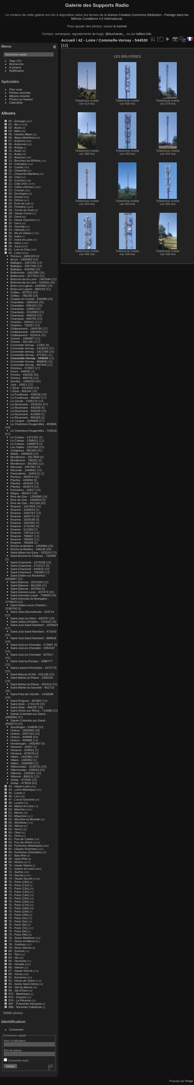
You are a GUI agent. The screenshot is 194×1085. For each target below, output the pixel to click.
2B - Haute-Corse (20, 213)
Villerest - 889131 (21, 776)
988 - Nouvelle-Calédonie (25, 1006)
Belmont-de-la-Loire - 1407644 (30, 279)
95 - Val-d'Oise (18, 990)
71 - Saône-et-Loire (21, 868)
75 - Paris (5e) (17, 921)
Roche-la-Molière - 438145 (27, 549)
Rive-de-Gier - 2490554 (25, 499)
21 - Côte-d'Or (17, 183)
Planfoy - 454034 (21, 483)
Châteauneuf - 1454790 (26, 328)
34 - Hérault (16, 229)
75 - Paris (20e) (18, 914)
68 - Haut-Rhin (18, 858)
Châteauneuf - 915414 (25, 335)
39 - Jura (14, 246)
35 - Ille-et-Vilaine (19, 233)
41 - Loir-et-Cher (19, 249)
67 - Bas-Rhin (17, 855)
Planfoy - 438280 (21, 480)
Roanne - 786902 (21, 539)
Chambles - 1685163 (24, 302)
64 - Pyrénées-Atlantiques (25, 845)
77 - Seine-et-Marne (21, 941)
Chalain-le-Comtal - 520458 (28, 298)
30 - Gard (14, 216)
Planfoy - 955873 (21, 486)
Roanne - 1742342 (22, 526)
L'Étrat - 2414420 (21, 387)
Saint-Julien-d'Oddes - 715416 (30, 621)
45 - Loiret (15, 792)
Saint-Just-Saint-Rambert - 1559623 (34, 624)
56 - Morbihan (17, 822)
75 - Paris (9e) (17, 934)
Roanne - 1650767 (22, 513)
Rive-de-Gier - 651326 (25, 503)
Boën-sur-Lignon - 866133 (27, 289)
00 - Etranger (17, 121)
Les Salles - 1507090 (24, 447)
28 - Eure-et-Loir (19, 203)
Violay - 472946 (20, 779)
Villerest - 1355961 (22, 773)
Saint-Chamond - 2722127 (27, 565)
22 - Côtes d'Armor (20, 186)
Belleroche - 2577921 (24, 275)
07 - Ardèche (16, 140)
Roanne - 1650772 (22, 516)
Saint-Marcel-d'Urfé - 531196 (29, 674)
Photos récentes (20, 92)
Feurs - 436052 (20, 371)
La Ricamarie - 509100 (25, 410)
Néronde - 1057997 (23, 466)
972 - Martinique (19, 993)
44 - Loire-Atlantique (21, 789)
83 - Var (13, 957)
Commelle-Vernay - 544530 (29, 358)
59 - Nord (14, 829)
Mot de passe (13, 1050)
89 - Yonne (15, 974)
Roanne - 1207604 (22, 506)
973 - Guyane (17, 997)
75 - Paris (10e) (18, 881)
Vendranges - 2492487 (25, 743)
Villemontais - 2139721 (25, 766)
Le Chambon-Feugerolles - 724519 (33, 430)
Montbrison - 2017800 (24, 457)
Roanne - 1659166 (22, 519)
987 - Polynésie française (25, 1003)
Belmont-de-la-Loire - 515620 (29, 282)
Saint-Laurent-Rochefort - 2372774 (33, 667)
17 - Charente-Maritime (23, 173)
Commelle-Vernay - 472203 (28, 354)
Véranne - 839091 (22, 750)
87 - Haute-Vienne (20, 970)
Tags (12, 60)
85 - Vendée (16, 964)
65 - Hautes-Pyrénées (22, 848)
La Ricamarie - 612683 (25, 414)
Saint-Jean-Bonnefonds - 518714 (32, 611)
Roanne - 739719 (21, 532)
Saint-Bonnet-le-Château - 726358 (33, 555)
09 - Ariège (15, 147)
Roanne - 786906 (21, 542)
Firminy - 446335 (21, 374)
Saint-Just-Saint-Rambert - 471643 (33, 631)
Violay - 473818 (20, 783)
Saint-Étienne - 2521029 (26, 582)
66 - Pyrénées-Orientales (24, 852)
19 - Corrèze (16, 180)
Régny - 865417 (21, 493)
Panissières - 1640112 (25, 473)
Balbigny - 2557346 (23, 266)
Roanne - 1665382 (22, 522)
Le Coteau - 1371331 (24, 437)
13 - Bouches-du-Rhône (24, 160)
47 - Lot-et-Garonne (21, 799)
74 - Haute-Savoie (20, 878)
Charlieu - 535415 (22, 321)
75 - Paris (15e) (18, 898)
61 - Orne (14, 835)
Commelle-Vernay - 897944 (28, 364)
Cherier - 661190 (21, 341)
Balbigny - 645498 (22, 269)
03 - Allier (14, 130)
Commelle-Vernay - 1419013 (29, 348)
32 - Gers (14, 223)
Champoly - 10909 (22, 308)
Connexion (16, 1029)
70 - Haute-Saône (20, 865)
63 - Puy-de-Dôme (20, 842)
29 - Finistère (17, 206)
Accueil (68, 40)
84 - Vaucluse (17, 960)
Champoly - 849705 (23, 318)
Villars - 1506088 (21, 763)
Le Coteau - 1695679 (24, 443)
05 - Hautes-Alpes (20, 134)
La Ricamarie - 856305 (25, 417)
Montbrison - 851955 (24, 463)
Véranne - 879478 (22, 753)
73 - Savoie (15, 875)
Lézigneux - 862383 (23, 450)
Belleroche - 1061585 (24, 272)
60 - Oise (14, 832)
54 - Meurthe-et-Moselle (24, 819)
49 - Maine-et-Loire (20, 806)
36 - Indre (14, 236)
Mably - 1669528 (21, 453)
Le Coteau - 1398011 (24, 440)
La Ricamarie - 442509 (25, 407)
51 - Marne (15, 812)
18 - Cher (14, 177)
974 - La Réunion (19, 1000)
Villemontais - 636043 (24, 769)
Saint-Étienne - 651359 (25, 585)
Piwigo (189, 1080)
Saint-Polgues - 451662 (25, 700)
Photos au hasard (21, 99)
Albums (8, 113)
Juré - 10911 (18, 384)
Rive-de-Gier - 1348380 (25, 496)
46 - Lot (13, 796)
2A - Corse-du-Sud (20, 210)
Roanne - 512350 (21, 529)
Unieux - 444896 (21, 736)
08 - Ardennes (17, 144)
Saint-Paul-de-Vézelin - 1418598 (31, 694)
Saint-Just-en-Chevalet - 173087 (31, 644)
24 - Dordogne (17, 193)
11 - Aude (14, 154)
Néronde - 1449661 (23, 470)
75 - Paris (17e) (18, 904)
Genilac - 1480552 (22, 381)
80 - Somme (16, 951)
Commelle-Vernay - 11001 (27, 345)
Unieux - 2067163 (22, 733)
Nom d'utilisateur (15, 1040)
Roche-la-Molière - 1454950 (28, 545)
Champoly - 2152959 (24, 312)
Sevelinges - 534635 (23, 727)
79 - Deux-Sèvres (20, 947)
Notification (16, 70)
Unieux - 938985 (21, 740)
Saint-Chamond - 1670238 (27, 562)
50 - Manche (16, 809)
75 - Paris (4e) (17, 918)
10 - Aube (14, 150)
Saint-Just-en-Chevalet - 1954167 (32, 648)
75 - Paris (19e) (18, 911)
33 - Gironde (16, 226)
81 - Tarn (14, 954)
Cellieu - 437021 (21, 292)
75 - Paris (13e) (18, 891)
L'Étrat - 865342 (20, 391)
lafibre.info (143, 34)
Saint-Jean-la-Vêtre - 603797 (29, 618)
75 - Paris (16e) (18, 901)
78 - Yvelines (16, 944)
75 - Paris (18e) (18, 908)
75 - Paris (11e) (18, 885)
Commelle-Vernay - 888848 (28, 361)
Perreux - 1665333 (22, 256)
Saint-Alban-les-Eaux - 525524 (30, 552)
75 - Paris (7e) (17, 927)
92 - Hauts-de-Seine (21, 980)
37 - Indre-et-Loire (20, 239)
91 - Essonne (17, 977)
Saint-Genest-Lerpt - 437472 (29, 592)
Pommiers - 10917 (22, 489)
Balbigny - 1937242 (23, 262)
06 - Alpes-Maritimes (21, 137)
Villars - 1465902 (21, 760)
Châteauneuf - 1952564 (26, 331)
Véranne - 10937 (21, 746)
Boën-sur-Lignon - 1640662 (28, 285)
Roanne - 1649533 (22, 509)
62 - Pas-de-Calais (20, 839)
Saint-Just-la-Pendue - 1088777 (31, 661)
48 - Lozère (15, 802)
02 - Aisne (14, 127)
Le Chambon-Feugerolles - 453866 (33, 424)
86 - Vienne (15, 967)
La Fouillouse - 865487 (25, 397)
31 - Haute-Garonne (21, 219)
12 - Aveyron (16, 157)
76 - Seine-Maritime (21, 937)
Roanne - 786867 (21, 536)
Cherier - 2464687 (22, 338)
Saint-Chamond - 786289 (26, 572)
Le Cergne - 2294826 (24, 420)
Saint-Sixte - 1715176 (24, 704)
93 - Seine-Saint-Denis (23, 983)
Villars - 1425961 (21, 756)
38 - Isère (14, 242)
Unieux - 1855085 (22, 730)
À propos (15, 67)
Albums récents (19, 96)
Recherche (16, 64)
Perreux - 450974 (21, 476)
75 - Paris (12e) (18, 888)
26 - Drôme (15, 200)
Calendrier (16, 102)
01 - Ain (13, 124)
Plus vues (15, 89)
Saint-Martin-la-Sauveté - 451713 (32, 687)
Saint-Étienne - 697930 (25, 588)
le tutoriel (120, 26)
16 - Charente (17, 170)
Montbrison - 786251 (24, 460)
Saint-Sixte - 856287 (23, 707)
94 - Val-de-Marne (20, 987)
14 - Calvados (17, 163)
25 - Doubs (15, 196)
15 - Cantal (15, 167)
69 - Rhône (15, 862)
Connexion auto (16, 1060)
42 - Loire (14, 252)
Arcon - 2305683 (21, 259)
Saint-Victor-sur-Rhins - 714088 (31, 710)
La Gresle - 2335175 (23, 401)
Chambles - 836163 (23, 305)
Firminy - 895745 (21, 377)
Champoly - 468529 (23, 315)
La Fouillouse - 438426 (25, 394)
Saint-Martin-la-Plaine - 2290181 (31, 677)
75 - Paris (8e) (17, 931)
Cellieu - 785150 (21, 295)
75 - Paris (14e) (18, 895)
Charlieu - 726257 (22, 325)
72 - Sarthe (15, 871)
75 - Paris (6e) (17, 924)
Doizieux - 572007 (22, 368)
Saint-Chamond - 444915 (26, 568)
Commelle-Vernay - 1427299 (29, 351)
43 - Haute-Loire (19, 786)
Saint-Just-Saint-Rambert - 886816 (33, 638)
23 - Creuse (16, 190)
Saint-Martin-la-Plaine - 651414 (31, 684)
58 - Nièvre (15, 825)
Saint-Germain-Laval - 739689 (30, 595)
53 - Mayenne (17, 815)
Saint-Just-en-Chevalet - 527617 (31, 654)
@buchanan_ (115, 34)
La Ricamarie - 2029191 (26, 404)
